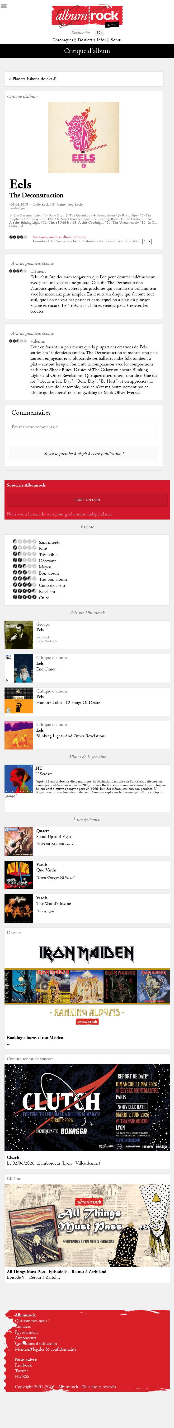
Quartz (42, 831)
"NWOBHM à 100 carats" (55, 844)
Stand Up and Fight (53, 837)
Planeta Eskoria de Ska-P (34, 79)
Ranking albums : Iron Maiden (35, 1037)
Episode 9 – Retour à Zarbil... (33, 1277)
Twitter (21, 1371)
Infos (101, 40)
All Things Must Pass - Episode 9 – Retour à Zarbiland (56, 1271)
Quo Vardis (46, 870)
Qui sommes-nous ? (32, 1321)
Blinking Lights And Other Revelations (71, 736)
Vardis (41, 864)
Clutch (13, 1157)
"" (85, 788)
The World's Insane (53, 904)
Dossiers (85, 40)
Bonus (116, 40)
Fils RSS (22, 1377)
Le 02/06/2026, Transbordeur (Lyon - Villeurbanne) (53, 1163)
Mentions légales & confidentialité (45, 1349)
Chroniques (62, 40)
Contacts (23, 1327)
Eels (20, 184)
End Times (46, 669)
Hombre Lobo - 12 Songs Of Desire (68, 703)
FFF (38, 768)
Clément (38, 271)
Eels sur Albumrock (87, 613)
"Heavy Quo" (45, 911)
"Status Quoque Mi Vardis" (55, 877)
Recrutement (26, 1332)
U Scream (44, 774)
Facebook (23, 1365)
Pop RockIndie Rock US (46, 639)
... (8, 1043)
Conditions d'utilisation (36, 1344)
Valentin (37, 341)
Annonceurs (25, 1338)
